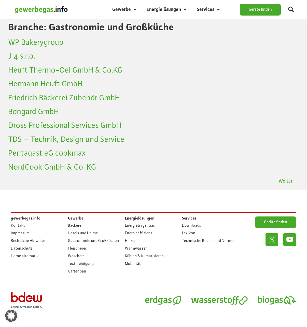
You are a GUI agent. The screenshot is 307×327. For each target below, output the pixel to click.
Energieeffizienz (138, 233)
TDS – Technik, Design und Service (66, 139)
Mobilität (133, 264)
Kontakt (18, 226)
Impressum (20, 233)
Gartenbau (77, 271)
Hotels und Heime (83, 233)
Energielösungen (167, 10)
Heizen (131, 241)
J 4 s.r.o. (21, 56)
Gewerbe (124, 10)
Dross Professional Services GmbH (64, 125)
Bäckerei (75, 226)
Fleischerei (77, 249)
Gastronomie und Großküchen (93, 241)
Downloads (191, 226)
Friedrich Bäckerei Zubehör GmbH (64, 98)
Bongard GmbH (33, 112)
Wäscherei (77, 256)
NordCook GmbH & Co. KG (52, 167)
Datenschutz (22, 249)
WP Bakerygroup (36, 42)
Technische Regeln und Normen (209, 241)
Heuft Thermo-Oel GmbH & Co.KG (65, 70)
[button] (291, 10)
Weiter (289, 181)
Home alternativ (25, 256)
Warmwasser (136, 249)
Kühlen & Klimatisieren (144, 256)
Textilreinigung (81, 264)
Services (208, 10)
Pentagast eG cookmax (47, 153)
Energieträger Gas (140, 226)
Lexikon (189, 233)
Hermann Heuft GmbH (45, 84)
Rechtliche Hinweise (28, 241)
